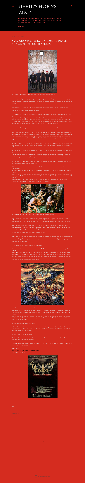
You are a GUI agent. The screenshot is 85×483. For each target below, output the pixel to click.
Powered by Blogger (42, 476)
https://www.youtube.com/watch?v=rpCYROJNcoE (25, 350)
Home (21, 26)
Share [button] (13, 406)
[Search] (72, 6)
